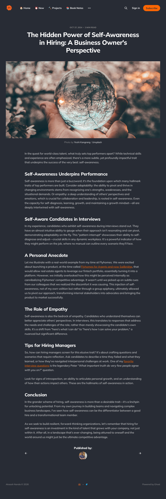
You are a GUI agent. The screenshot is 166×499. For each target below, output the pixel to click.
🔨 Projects (55, 8)
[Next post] (138, 453)
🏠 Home (25, 8)
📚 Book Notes (74, 8)
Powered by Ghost (151, 484)
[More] (89, 8)
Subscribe (151, 8)
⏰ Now (39, 8)
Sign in (136, 8)
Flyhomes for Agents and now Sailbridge (106, 266)
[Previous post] (27, 453)
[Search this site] (126, 8)
